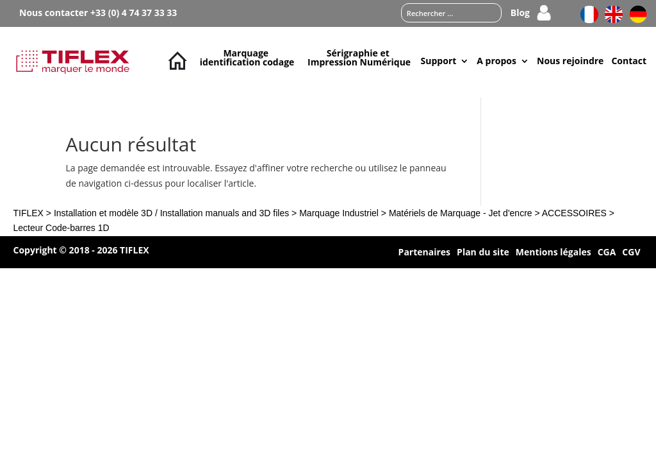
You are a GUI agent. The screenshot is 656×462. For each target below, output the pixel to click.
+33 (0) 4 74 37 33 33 (133, 12)
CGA (607, 253)
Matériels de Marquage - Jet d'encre (460, 213)
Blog (520, 13)
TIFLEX (28, 213)
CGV (631, 253)
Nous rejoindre (570, 61)
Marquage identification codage (247, 57)
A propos (496, 61)
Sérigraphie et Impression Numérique (359, 57)
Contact (628, 61)
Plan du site (483, 253)
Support (439, 61)
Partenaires (424, 253)
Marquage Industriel (339, 213)
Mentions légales (553, 253)
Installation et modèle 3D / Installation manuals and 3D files (171, 213)
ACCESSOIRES (574, 213)
